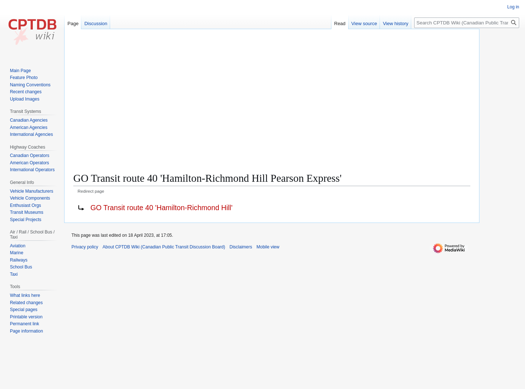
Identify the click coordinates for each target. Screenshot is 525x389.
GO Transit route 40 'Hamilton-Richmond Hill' (161, 208)
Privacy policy (84, 246)
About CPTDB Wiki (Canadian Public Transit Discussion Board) (163, 246)
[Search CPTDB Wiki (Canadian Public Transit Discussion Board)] (466, 22)
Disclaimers (241, 246)
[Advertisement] (271, 87)
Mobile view (268, 246)
